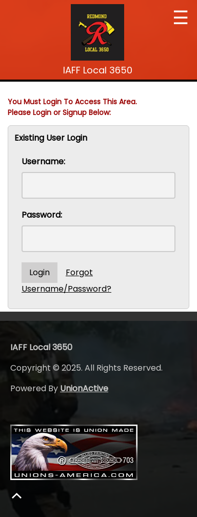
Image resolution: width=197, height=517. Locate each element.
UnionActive (84, 388)
